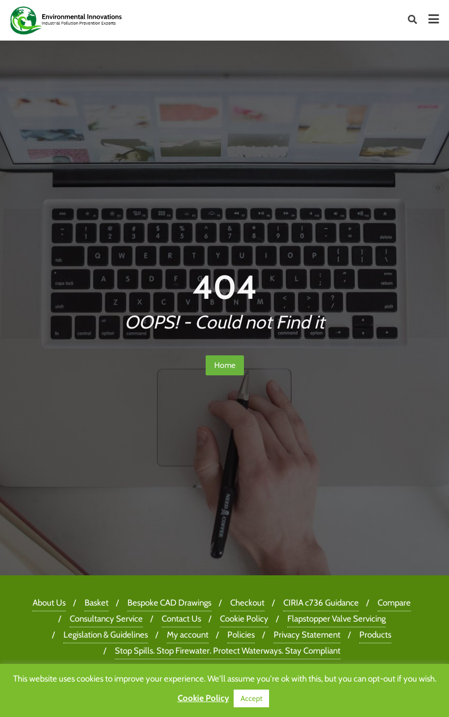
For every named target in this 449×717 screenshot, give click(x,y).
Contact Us (181, 619)
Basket (97, 603)
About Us (49, 603)
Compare (394, 603)
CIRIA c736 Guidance (321, 603)
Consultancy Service (106, 619)
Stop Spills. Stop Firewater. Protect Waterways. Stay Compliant (227, 651)
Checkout (247, 603)
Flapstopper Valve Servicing (336, 619)
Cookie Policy (244, 619)
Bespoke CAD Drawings (169, 603)
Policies (241, 635)
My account (188, 635)
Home (224, 365)
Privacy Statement (307, 635)
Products (375, 635)
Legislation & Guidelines (105, 635)
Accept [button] (251, 698)
